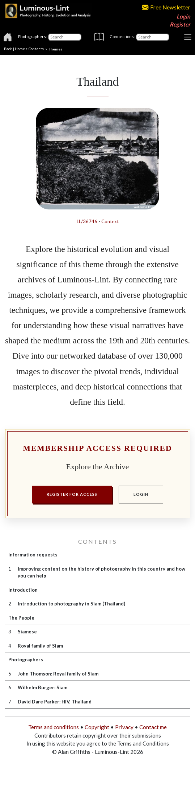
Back (8, 48)
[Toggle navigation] (187, 37)
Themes (55, 48)
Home (20, 48)
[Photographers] (64, 37)
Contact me (153, 727)
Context (110, 221)
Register (180, 24)
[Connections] (152, 37)
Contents (36, 48)
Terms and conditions (53, 727)
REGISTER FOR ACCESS (72, 494)
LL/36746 (87, 221)
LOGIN (140, 494)
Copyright (97, 727)
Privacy (124, 727)
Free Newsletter (166, 7)
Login (183, 16)
